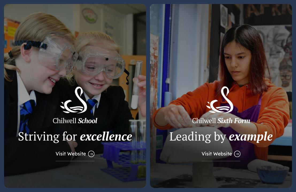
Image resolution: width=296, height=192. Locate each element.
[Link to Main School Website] (75, 96)
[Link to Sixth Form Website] (221, 96)
